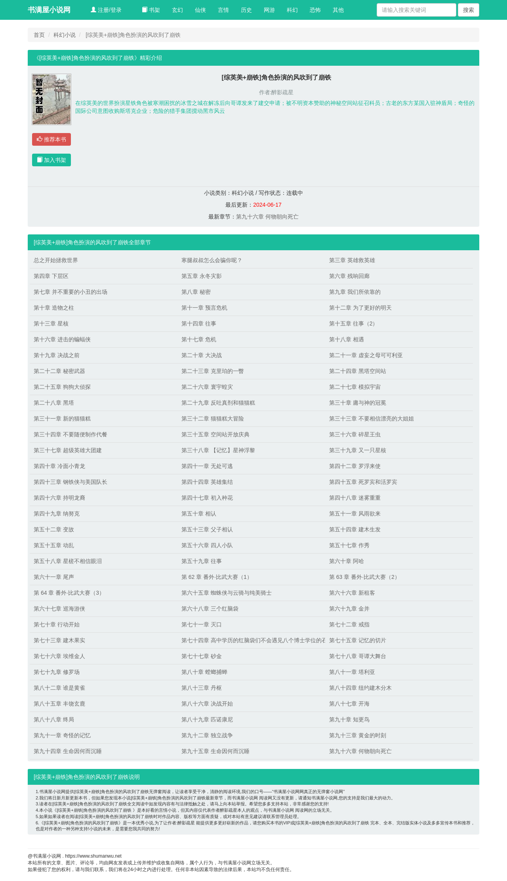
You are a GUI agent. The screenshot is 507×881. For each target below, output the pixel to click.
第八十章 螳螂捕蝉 (204, 672)
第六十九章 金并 (349, 608)
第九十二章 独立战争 (207, 735)
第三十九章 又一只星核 (357, 450)
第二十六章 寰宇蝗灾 (207, 387)
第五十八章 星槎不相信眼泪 (68, 561)
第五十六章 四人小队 (207, 545)
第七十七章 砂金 (201, 656)
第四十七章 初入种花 (207, 498)
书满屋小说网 (49, 10)
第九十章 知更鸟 (349, 719)
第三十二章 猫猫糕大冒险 (212, 418)
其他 (338, 10)
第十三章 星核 (51, 323)
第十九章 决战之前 (57, 355)
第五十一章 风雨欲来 (355, 513)
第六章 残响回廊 (349, 276)
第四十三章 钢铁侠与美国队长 (70, 482)
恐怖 (315, 10)
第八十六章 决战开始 (207, 703)
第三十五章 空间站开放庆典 (215, 434)
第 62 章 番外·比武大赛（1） (216, 577)
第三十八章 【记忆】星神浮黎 (218, 450)
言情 (223, 10)
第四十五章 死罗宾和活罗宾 (363, 482)
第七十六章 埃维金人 (59, 656)
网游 (269, 10)
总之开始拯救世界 (56, 260)
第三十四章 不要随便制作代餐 (70, 434)
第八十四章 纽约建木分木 (360, 688)
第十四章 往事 (198, 323)
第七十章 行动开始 (57, 624)
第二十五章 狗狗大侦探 (62, 387)
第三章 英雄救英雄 (352, 260)
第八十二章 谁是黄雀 (59, 688)
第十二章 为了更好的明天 (360, 307)
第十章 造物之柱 (54, 307)
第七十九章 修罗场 (57, 672)
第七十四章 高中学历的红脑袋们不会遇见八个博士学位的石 (251, 640)
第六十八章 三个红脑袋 (209, 608)
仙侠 (200, 10)
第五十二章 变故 (54, 529)
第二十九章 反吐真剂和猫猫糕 (218, 403)
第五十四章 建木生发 (355, 529)
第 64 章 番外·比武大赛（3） (69, 593)
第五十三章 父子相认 (207, 529)
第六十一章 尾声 (54, 577)
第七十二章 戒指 (349, 624)
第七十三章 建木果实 (59, 640)
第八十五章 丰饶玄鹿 (59, 703)
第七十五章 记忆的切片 (357, 640)
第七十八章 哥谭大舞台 (357, 656)
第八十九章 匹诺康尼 (207, 719)
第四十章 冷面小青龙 (59, 466)
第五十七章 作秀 (349, 545)
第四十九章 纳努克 (57, 513)
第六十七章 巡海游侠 (59, 608)
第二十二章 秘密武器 (59, 371)
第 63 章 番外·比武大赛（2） (364, 577)
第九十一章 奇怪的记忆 (62, 735)
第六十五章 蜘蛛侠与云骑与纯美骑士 (226, 593)
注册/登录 (106, 10)
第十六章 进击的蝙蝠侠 (62, 339)
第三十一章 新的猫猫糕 (62, 418)
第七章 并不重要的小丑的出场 (70, 292)
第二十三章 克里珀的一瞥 (212, 371)
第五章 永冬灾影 (201, 276)
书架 (151, 10)
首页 (39, 35)
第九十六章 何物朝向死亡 (267, 216)
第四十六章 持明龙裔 (59, 498)
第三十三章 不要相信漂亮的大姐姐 (371, 418)
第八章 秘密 (196, 292)
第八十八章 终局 (54, 719)
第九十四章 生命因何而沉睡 (68, 751)
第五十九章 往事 (201, 561)
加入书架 (51, 160)
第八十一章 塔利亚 (352, 672)
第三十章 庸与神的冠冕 (357, 403)
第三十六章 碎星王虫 (355, 434)
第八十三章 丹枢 (201, 688)
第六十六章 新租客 (352, 593)
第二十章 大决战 (201, 355)
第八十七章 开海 (349, 703)
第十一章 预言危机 (204, 307)
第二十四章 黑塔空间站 (357, 371)
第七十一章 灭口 (201, 624)
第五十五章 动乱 (54, 545)
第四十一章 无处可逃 (207, 466)
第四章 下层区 (51, 276)
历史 (246, 10)
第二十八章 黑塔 (54, 403)
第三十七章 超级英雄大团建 (68, 450)
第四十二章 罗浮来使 (355, 466)
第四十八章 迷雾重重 (355, 498)
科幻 (292, 10)
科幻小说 (64, 35)
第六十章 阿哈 (346, 561)
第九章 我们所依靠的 (355, 292)
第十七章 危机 (198, 339)
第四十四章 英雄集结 (207, 482)
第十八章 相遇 (346, 339)
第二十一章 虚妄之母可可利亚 (366, 355)
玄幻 (177, 10)
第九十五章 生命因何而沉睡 (215, 751)
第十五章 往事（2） (353, 323)
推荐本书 (51, 139)
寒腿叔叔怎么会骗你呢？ (211, 260)
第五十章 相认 (198, 513)
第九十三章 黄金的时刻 (357, 735)
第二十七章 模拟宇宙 (355, 387)
